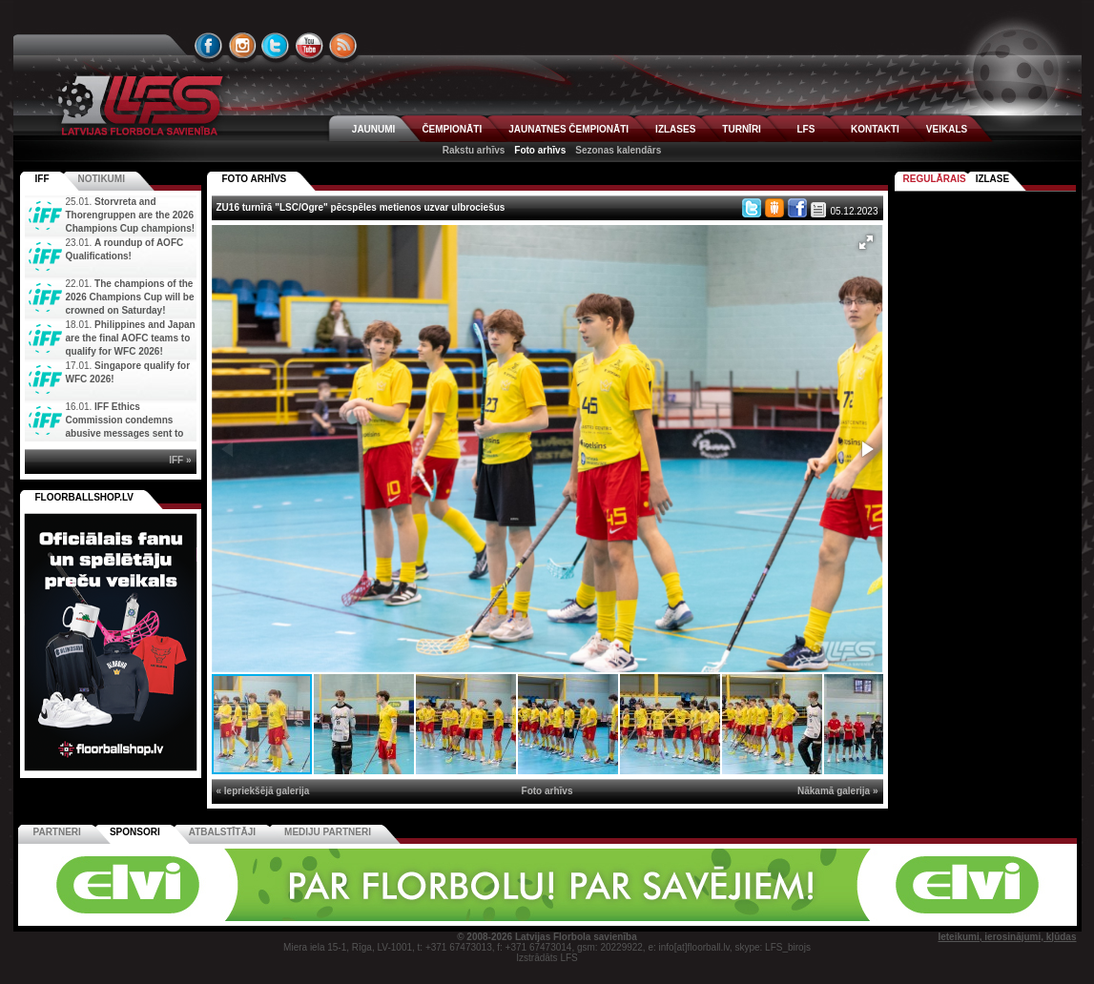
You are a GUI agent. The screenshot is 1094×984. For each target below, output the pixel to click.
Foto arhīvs (540, 150)
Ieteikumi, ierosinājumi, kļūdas (1007, 937)
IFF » (180, 460)
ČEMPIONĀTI (452, 129)
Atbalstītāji (222, 832)
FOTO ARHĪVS (254, 179)
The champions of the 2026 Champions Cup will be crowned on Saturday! (130, 297)
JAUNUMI (374, 129)
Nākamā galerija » (837, 791)
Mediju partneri (327, 832)
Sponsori (135, 832)
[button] (866, 242)
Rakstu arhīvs (474, 150)
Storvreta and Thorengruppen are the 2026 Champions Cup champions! (131, 215)
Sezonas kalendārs (618, 150)
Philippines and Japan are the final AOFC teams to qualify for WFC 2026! (131, 338)
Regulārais (934, 179)
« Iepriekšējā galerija (263, 791)
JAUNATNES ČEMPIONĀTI (568, 129)
